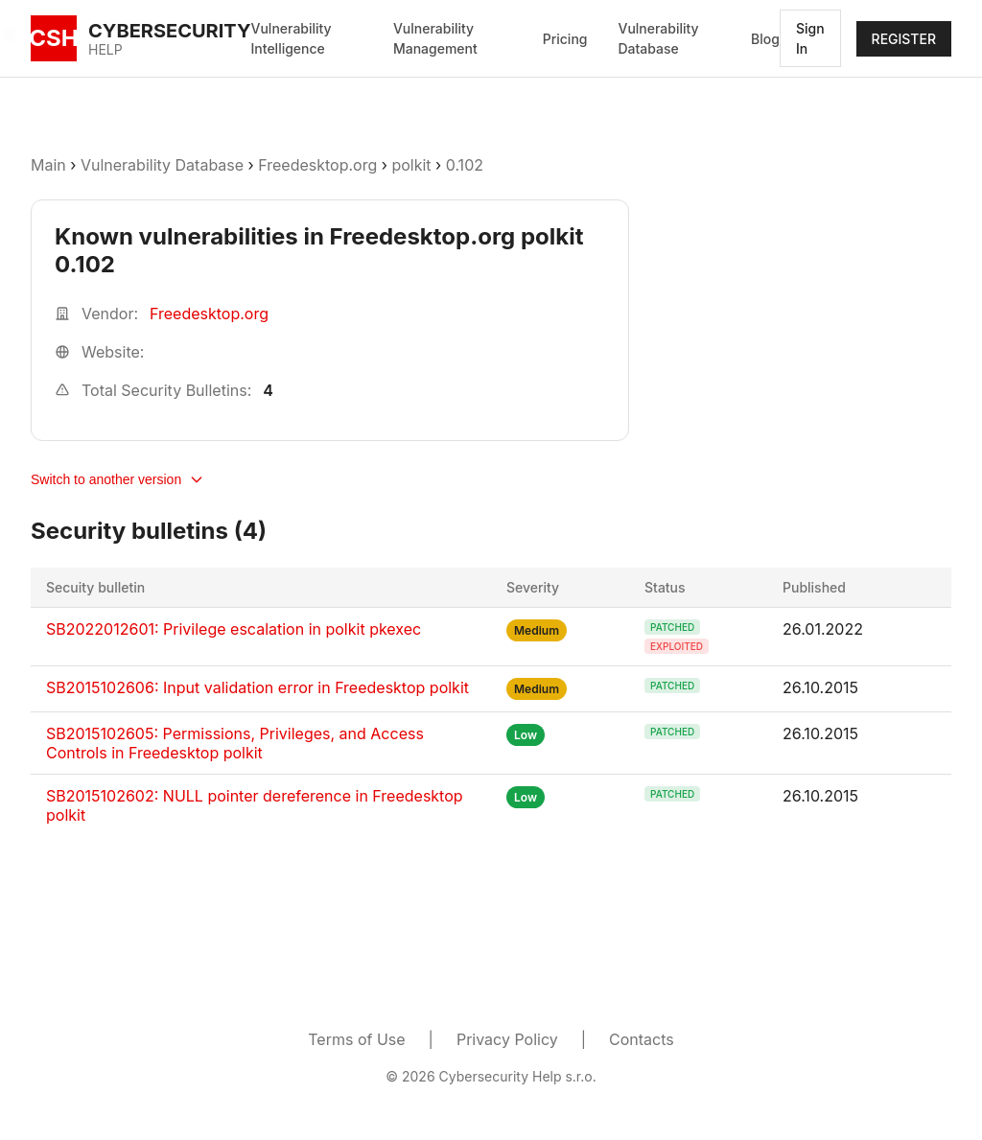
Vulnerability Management (435, 38)
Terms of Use (356, 1039)
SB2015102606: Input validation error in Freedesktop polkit (257, 687)
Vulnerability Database (658, 38)
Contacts (641, 1039)
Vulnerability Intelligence (291, 38)
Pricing (565, 39)
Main (48, 164)
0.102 (464, 164)
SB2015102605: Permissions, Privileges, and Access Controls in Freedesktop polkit (235, 743)
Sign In (810, 38)
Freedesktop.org (317, 164)
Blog (765, 39)
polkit (411, 164)
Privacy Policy (507, 1039)
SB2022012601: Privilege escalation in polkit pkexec (233, 629)
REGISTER (904, 39)
